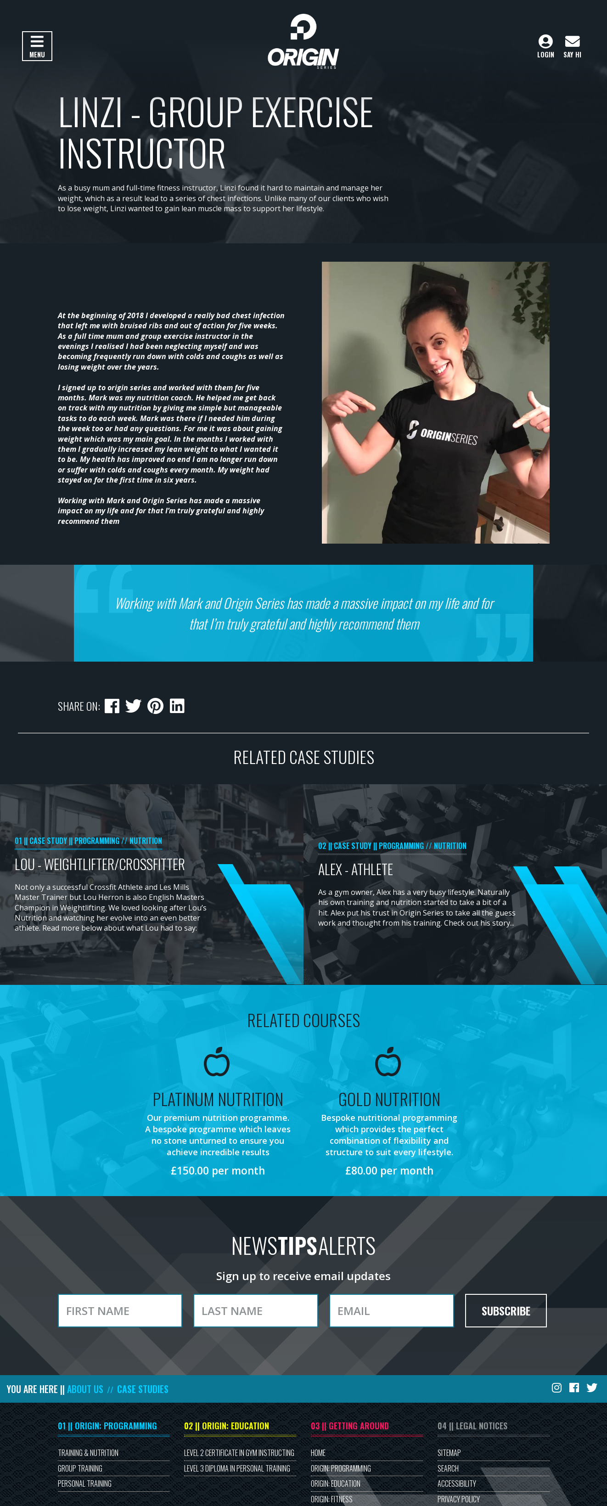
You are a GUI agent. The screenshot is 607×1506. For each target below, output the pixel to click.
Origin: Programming (341, 1468)
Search (448, 1468)
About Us (85, 1388)
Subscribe (506, 1310)
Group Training (80, 1468)
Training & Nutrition (88, 1452)
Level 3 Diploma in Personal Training (237, 1468)
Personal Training (85, 1483)
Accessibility (457, 1483)
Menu (36, 46)
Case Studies (143, 1388)
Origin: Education (335, 1483)
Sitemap (449, 1452)
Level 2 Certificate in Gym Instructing (239, 1452)
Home (318, 1452)
